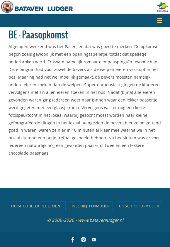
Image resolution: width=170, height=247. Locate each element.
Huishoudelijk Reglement (36, 206)
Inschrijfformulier (91, 206)
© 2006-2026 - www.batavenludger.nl (85, 220)
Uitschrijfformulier (139, 206)
